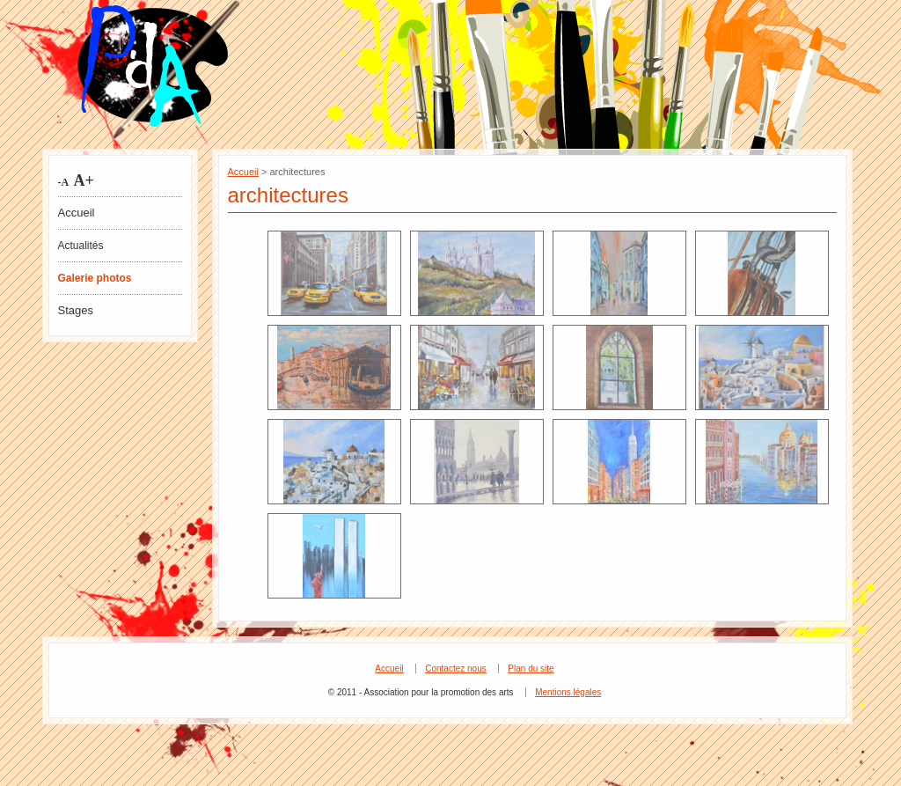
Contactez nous (456, 668)
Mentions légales (568, 692)
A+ (82, 180)
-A (64, 182)
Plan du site (530, 668)
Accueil (76, 212)
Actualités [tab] (81, 245)
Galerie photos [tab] (95, 278)
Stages (75, 310)
